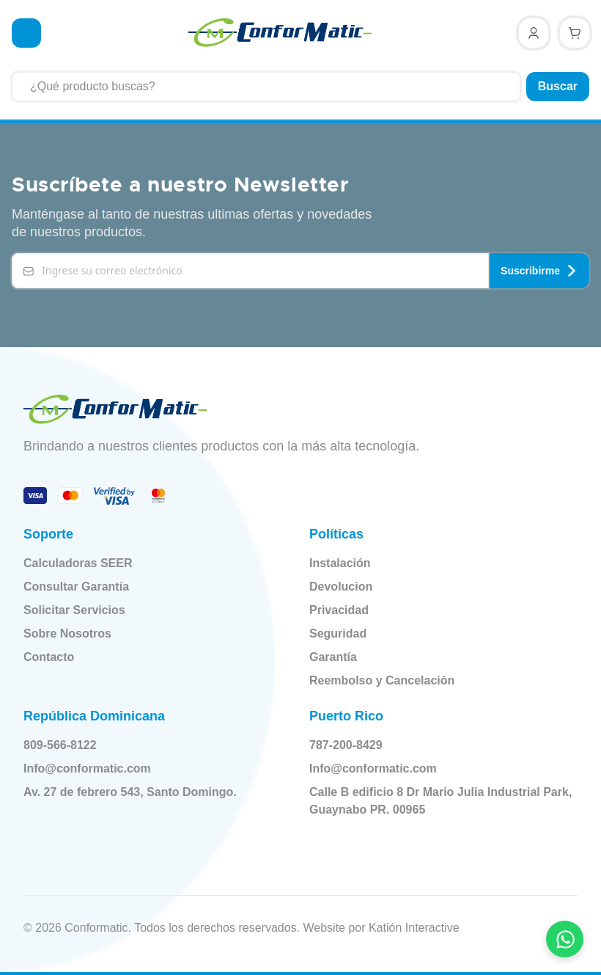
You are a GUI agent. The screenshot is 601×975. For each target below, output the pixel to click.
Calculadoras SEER (78, 561)
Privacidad (339, 608)
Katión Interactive (414, 926)
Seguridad (337, 632)
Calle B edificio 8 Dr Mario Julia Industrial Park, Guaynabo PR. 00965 (435, 799)
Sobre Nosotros (67, 632)
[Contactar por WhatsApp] (565, 939)
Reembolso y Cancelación (381, 679)
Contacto (48, 655)
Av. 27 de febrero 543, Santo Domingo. (140, 790)
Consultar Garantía (76, 585)
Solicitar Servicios (74, 608)
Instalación (340, 561)
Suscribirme (539, 270)
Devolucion (340, 585)
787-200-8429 (356, 744)
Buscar (558, 86)
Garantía (333, 655)
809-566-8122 (70, 744)
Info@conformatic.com (97, 767)
